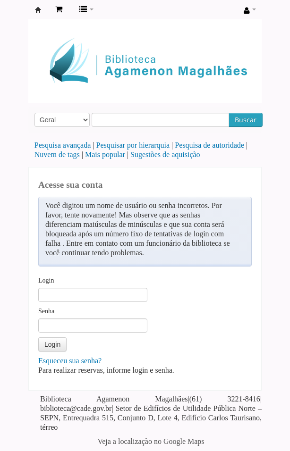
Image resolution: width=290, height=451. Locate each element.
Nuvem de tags (57, 154)
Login (46, 280)
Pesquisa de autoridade (209, 145)
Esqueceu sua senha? (70, 361)
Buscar (245, 119)
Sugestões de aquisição (165, 154)
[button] (58, 9)
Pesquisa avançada (62, 145)
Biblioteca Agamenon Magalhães (38, 10)
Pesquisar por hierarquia (133, 145)
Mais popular (105, 154)
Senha (46, 311)
